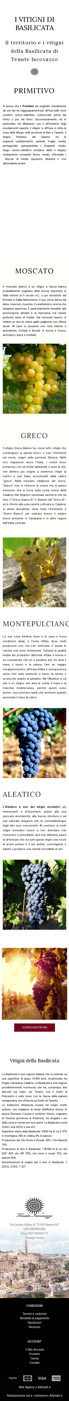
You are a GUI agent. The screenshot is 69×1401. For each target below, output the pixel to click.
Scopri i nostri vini (34, 1027)
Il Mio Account (34, 1349)
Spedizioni (34, 1322)
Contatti (35, 1363)
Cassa (35, 1358)
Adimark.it (44, 1387)
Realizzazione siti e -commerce (27, 1395)
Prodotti (34, 1354)
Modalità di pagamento (34, 1318)
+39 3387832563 (34, 1229)
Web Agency (27, 1387)
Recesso (34, 1327)
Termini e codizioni (34, 1314)
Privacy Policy (34, 1238)
